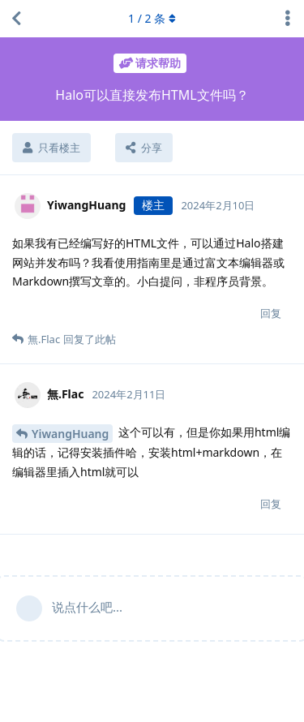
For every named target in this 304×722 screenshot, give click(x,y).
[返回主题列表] (16, 18)
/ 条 (152, 18)
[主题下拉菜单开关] (288, 18)
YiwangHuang (70, 433)
